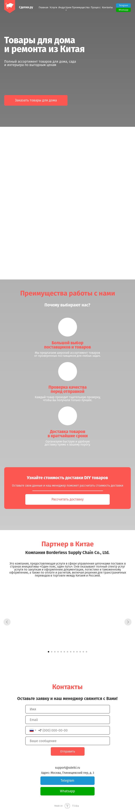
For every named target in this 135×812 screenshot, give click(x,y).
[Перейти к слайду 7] (67, 651)
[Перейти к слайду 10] (77, 651)
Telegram (123, 5)
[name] (67, 709)
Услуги (53, 7)
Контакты (107, 7)
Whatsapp (123, 10)
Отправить (67, 751)
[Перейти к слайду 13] (86, 651)
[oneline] (67, 741)
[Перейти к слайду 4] (58, 651)
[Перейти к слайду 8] (70, 651)
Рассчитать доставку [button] (67, 499)
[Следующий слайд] (127, 622)
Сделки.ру (26, 7)
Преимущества (81, 7)
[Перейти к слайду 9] (74, 651)
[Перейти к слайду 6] (64, 651)
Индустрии (64, 7)
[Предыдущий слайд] (7, 622)
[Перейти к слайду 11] (80, 651)
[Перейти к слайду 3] (55, 651)
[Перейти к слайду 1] (48, 651)
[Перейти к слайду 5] (61, 651)
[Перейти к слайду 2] (51, 651)
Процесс (96, 7)
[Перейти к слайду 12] (83, 651)
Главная (43, 7)
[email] (67, 719)
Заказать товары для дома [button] (36, 100)
